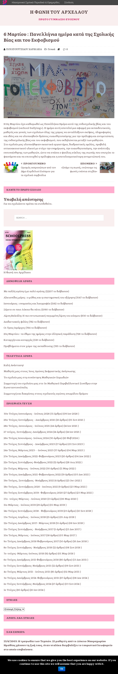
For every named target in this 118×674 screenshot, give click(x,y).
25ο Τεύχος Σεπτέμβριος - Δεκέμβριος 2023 (29, 444)
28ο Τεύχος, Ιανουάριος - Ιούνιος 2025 (27, 425)
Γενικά (51, 49)
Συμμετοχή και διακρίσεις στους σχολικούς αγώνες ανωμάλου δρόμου (46, 393)
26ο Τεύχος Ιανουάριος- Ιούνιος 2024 (26, 438)
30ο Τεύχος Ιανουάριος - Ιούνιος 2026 (27, 413)
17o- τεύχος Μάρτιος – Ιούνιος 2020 (25, 498)
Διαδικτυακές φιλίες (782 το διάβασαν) (27, 321)
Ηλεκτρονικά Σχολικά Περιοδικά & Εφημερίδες (36, 2)
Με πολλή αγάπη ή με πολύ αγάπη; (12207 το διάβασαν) (36, 291)
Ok (61, 669)
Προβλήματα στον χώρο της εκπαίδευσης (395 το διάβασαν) (39, 346)
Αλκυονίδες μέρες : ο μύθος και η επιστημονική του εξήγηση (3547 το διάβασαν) (51, 297)
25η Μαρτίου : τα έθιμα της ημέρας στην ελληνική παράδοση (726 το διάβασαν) (50, 334)
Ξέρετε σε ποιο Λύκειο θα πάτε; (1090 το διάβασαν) (34, 309)
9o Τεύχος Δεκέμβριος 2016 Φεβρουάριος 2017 (31, 541)
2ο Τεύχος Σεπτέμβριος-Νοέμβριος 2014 (27, 584)
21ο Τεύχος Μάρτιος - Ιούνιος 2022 (24, 468)
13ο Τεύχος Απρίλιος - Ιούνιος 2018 (25, 517)
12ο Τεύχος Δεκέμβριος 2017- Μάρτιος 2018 (29, 523)
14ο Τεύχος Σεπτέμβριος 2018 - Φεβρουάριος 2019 (33, 511)
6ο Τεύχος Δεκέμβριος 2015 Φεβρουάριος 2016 (31, 559)
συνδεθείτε (44, 203)
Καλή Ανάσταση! (14, 365)
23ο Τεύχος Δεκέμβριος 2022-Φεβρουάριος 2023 (32, 456)
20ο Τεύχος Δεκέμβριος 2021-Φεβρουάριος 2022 (32, 474)
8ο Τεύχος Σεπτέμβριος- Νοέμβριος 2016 (28, 547)
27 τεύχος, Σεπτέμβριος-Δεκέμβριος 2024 (28, 431)
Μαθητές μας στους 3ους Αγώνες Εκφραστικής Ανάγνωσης (39, 371)
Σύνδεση (68, 2)
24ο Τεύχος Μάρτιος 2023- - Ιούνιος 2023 (28, 450)
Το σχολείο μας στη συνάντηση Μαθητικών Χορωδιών (36, 377)
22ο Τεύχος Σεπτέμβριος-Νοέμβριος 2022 (28, 462)
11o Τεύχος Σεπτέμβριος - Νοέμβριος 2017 (28, 529)
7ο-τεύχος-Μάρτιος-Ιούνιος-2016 (24, 553)
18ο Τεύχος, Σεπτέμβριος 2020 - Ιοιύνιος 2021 (31, 486)
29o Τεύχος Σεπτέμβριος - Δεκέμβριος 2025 (29, 419)
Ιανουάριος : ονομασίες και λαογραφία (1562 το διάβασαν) (38, 303)
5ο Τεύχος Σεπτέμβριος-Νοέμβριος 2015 (27, 565)
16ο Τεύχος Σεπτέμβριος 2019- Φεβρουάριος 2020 (33, 492)
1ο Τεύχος (10, 590)
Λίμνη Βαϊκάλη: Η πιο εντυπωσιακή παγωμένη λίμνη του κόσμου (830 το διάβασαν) (53, 315)
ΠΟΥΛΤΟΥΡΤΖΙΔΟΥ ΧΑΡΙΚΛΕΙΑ (24, 49)
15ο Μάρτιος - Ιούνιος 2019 (20, 505)
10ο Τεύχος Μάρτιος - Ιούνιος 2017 (25, 535)
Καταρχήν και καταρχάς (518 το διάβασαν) (29, 340)
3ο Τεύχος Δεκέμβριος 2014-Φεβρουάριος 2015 (31, 578)
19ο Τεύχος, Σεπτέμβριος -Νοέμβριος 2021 (29, 480)
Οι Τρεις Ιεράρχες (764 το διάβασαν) (25, 327)
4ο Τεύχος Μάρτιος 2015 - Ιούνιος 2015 (27, 571)
